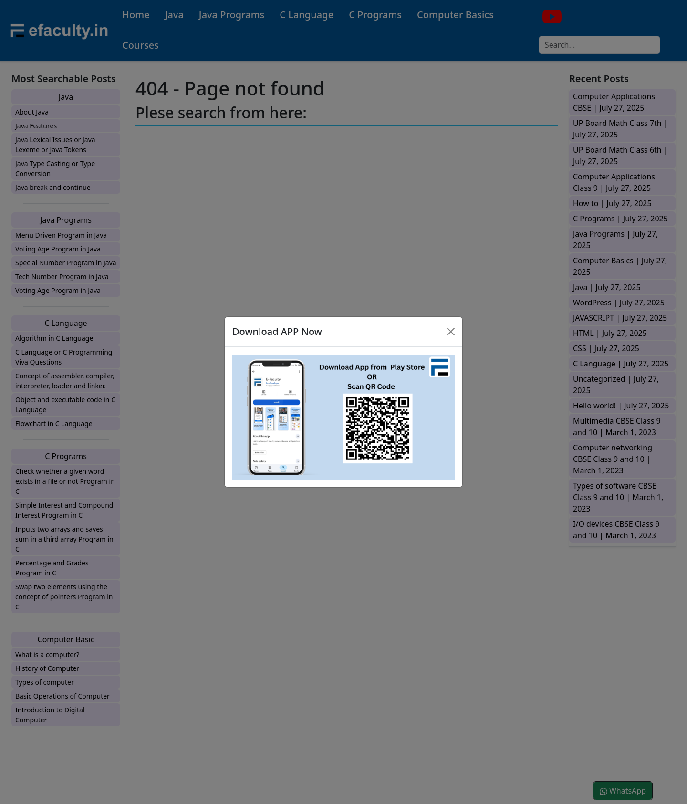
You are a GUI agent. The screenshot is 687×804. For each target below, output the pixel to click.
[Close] (450, 331)
